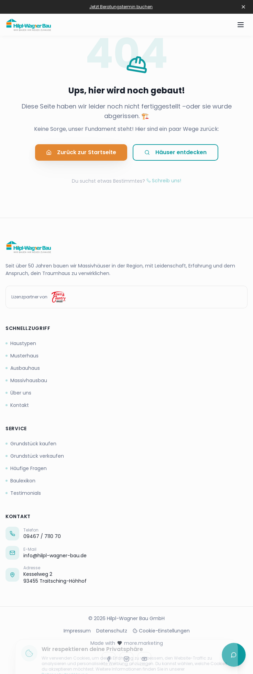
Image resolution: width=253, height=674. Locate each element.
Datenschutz (111, 630)
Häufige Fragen (26, 468)
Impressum (77, 630)
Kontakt (17, 405)
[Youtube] (144, 659)
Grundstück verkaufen (35, 456)
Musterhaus (22, 355)
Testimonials (23, 493)
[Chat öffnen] (234, 655)
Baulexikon (20, 480)
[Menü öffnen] (241, 25)
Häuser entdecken (175, 154)
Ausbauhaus (23, 368)
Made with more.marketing (126, 643)
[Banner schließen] (243, 7)
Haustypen (21, 343)
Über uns (18, 392)
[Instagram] (126, 659)
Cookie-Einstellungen (161, 630)
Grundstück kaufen (31, 443)
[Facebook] (109, 659)
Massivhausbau (26, 380)
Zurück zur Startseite (81, 154)
